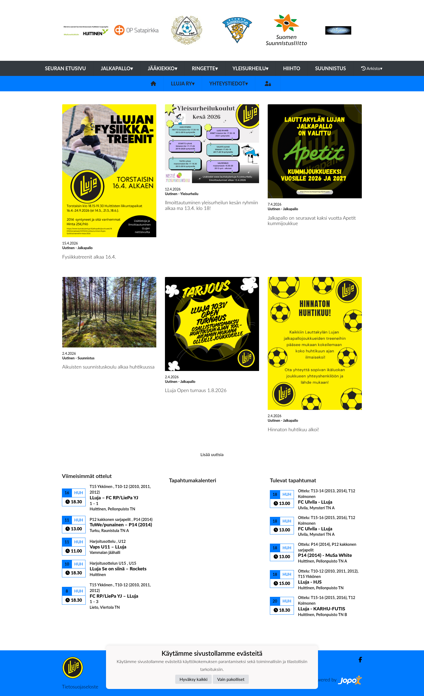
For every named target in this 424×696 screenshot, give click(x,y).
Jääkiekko (162, 68)
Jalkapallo (117, 68)
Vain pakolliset (230, 679)
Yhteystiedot (228, 83)
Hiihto (291, 68)
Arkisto (371, 68)
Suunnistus (330, 68)
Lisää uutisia (211, 454)
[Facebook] (358, 659)
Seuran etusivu (65, 68)
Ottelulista (75, 619)
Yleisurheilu (250, 68)
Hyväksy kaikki (193, 679)
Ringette (205, 68)
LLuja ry (182, 83)
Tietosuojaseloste (80, 687)
